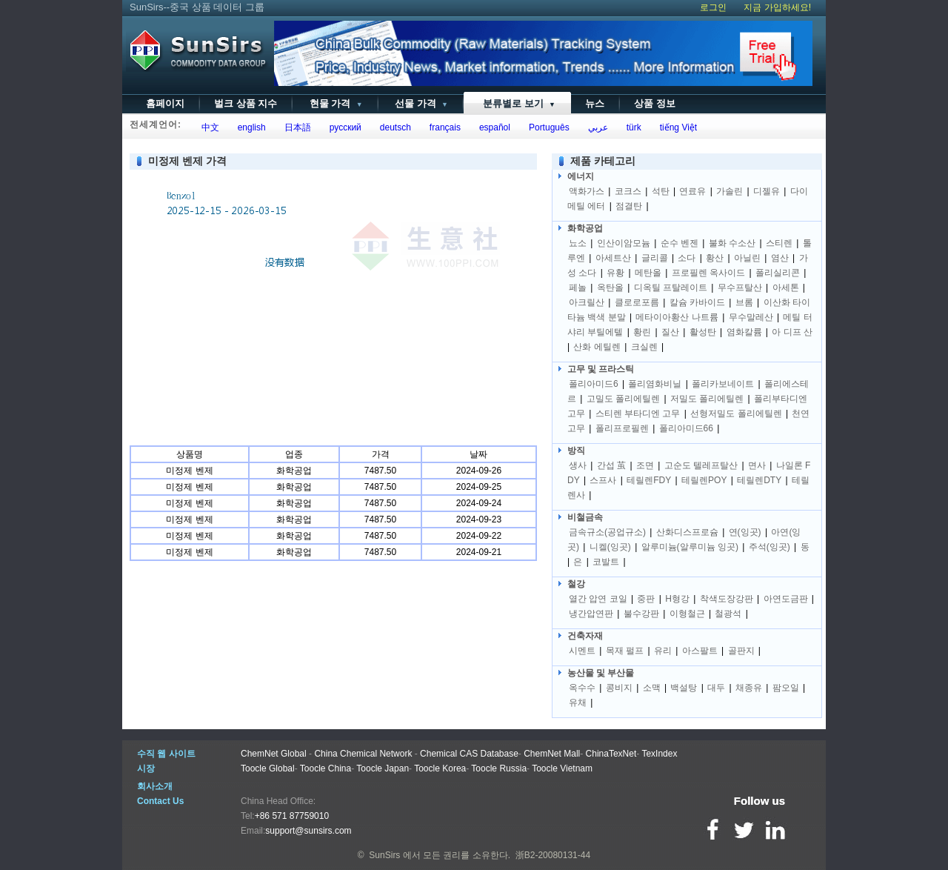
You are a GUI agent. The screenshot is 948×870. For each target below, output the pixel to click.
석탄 (661, 191)
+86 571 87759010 (292, 816)
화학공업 (585, 228)
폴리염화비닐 (654, 384)
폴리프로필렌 (622, 428)
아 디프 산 (792, 332)
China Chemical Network (363, 753)
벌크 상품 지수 (245, 103)
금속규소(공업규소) (607, 532)
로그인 (713, 7)
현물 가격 (334, 103)
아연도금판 (786, 599)
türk (631, 127)
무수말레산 (751, 317)
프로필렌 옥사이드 (708, 273)
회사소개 (155, 786)
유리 (663, 650)
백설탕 (683, 688)
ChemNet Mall (552, 753)
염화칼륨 (744, 332)
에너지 (580, 176)
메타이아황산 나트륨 (676, 317)
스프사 (603, 480)
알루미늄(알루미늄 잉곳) (689, 547)
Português (546, 127)
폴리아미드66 (686, 428)
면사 (757, 465)
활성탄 (703, 332)
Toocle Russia (499, 768)
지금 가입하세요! (777, 7)
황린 (642, 332)
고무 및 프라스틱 (600, 369)
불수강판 (641, 613)
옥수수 (582, 688)
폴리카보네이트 (723, 384)
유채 (578, 702)
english (249, 127)
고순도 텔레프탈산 (701, 465)
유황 (615, 273)
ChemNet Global (274, 753)
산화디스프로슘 (687, 532)
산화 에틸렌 (596, 347)
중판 (646, 599)
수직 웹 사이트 (166, 753)
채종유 (748, 688)
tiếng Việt (676, 127)
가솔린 (729, 191)
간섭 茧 (611, 465)
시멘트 (582, 650)
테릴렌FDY (649, 480)
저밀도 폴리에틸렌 (707, 399)
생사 (578, 465)
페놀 (578, 287)
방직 (576, 450)
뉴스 (594, 103)
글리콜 (654, 258)
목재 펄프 (625, 650)
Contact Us (160, 801)
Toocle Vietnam (562, 768)
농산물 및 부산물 (600, 673)
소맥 (652, 688)
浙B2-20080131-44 (552, 855)
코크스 (628, 191)
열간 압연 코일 (598, 599)
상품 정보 (654, 103)
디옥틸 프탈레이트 (670, 287)
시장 (146, 768)
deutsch (393, 127)
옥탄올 (610, 287)
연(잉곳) (745, 532)
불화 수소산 (732, 243)
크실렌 (644, 347)
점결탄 (628, 206)
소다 (686, 258)
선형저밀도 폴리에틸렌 (735, 413)
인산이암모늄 (623, 243)
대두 (716, 688)
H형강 (677, 599)
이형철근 (687, 613)
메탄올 (648, 273)
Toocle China (325, 768)
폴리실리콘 (777, 273)
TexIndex (659, 753)
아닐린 (747, 258)
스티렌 (779, 243)
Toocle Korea (440, 768)
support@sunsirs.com (308, 831)
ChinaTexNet (611, 753)
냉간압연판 (591, 613)
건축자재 (585, 636)
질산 (670, 332)
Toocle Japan (382, 768)
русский (342, 127)
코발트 (605, 562)
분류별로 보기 (516, 103)
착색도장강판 (726, 599)
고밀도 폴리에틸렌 (623, 399)
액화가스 (586, 191)
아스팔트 (700, 650)
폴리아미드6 (593, 384)
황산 (715, 258)
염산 (780, 258)
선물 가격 (420, 103)
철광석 (728, 613)
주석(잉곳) (769, 547)
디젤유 (766, 191)
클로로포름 (637, 302)
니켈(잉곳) (610, 547)
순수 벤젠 (679, 243)
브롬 (744, 302)
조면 (645, 465)
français (442, 127)
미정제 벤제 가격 (187, 161)
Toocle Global (268, 768)
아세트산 (613, 258)
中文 (207, 127)
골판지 (741, 650)
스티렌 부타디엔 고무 (638, 413)
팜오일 (785, 688)
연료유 (692, 191)
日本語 (295, 127)
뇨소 (578, 243)
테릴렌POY (704, 480)
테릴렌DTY (759, 480)
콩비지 (619, 688)
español (492, 127)
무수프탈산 (740, 287)
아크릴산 (586, 302)
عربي (595, 127)
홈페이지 (165, 103)
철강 (576, 584)
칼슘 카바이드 (697, 302)
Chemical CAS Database (469, 753)
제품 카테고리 (602, 161)
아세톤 (785, 287)
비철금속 (585, 517)
